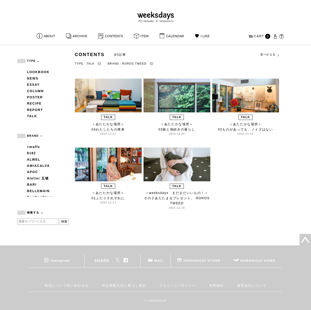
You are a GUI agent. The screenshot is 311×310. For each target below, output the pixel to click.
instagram (60, 260)
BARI (32, 184)
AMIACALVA (38, 166)
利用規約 (216, 285)
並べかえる (270, 55)
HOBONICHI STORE (202, 260)
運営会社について (251, 285)
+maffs (33, 147)
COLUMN (35, 91)
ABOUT (49, 36)
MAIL (159, 260)
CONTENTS (114, 36)
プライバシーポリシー (177, 285)
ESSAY (33, 84)
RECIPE (34, 103)
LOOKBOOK (38, 72)
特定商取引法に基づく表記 (124, 285)
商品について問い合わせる (67, 285)
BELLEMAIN (38, 191)
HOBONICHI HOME (258, 260)
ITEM (145, 36)
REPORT (35, 110)
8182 (31, 153)
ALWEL (34, 159)
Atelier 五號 (38, 178)
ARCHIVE (80, 36)
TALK (32, 116)
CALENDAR (175, 36)
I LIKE (205, 36)
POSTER (35, 97)
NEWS (32, 78)
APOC (32, 172)
